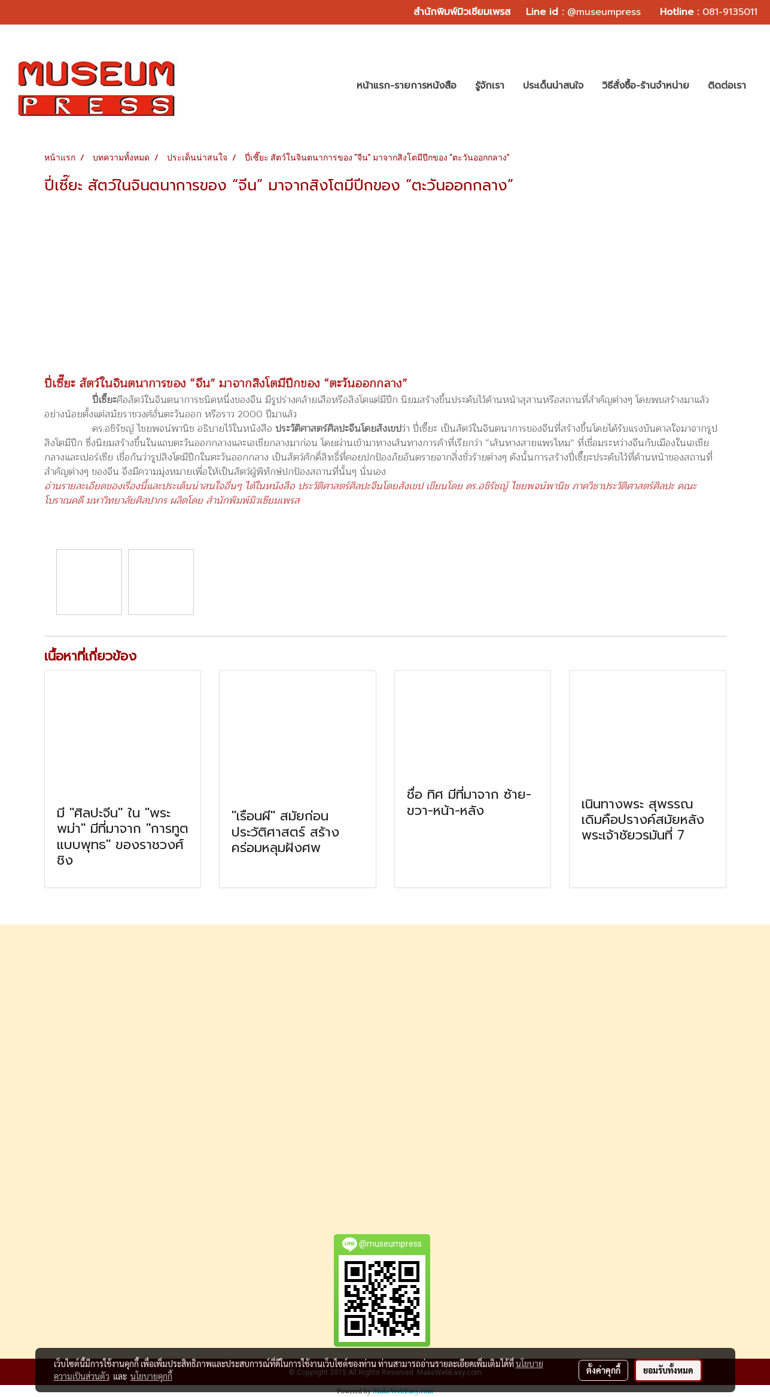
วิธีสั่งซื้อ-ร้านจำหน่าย (645, 85)
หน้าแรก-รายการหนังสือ (406, 85)
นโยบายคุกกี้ (151, 1376)
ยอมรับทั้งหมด (668, 1370)
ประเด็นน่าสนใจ (553, 85)
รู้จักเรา (489, 85)
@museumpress (604, 12)
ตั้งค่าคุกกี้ (603, 1370)
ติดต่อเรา (727, 85)
